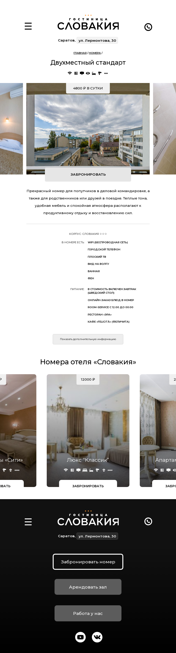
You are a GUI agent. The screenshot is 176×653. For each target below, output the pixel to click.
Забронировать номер (88, 561)
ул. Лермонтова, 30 (97, 40)
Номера (95, 53)
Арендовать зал (88, 587)
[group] (88, 128)
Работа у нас (88, 613)
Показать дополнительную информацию (88, 339)
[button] (28, 21)
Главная (80, 53)
